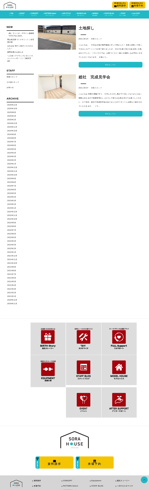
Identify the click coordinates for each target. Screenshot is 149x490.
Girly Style (70, 462)
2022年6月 (11, 233)
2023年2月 (11, 204)
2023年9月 (11, 178)
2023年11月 (12, 171)
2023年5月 (11, 193)
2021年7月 (11, 274)
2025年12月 (12, 105)
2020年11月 (12, 303)
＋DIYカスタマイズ (125, 451)
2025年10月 (12, 108)
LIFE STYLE (68, 455)
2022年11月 (12, 215)
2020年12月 (12, 300)
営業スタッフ (96, 39)
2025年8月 (11, 112)
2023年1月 (11, 208)
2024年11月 (12, 127)
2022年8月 (11, 226)
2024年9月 (11, 134)
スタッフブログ (123, 467)
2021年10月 (12, 263)
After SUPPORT (98, 456)
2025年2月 (11, 119)
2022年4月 (11, 241)
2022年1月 (11, 252)
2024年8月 (11, 138)
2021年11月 (12, 259)
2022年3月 (11, 244)
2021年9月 (11, 266)
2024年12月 (12, 123)
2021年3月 (11, 289)
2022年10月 (12, 219)
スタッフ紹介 (122, 477)
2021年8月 (11, 270)
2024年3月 (11, 156)
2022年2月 (11, 248)
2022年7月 (11, 230)
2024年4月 (11, 152)
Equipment (96, 445)
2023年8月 (11, 182)
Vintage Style (71, 469)
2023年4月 (11, 197)
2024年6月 (11, 145)
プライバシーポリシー (43, 461)
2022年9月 (11, 222)
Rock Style (70, 465)
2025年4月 (11, 116)
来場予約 (37, 451)
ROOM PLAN (68, 472)
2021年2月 (11, 292)
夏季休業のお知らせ (15, 52)
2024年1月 (11, 163)
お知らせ (10, 87)
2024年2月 (11, 160)
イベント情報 (122, 472)
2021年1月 (11, 296)
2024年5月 (11, 149)
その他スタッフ (13, 82)
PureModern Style (73, 458)
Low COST (96, 461)
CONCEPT (67, 445)
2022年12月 (12, 211)
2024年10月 (12, 130)
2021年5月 (11, 281)
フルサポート (122, 456)
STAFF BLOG (97, 451)
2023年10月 (12, 175)
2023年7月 (11, 186)
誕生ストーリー (123, 445)
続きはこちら (110, 64)
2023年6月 (11, 189)
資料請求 (37, 445)
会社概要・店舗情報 (42, 456)
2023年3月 (11, 200)
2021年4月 (11, 285)
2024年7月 (11, 141)
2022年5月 (11, 237)
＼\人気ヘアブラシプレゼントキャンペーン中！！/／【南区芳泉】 (20, 58)
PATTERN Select (70, 451)
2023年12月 (12, 167)
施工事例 (120, 461)
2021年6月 (11, 278)
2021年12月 (12, 256)
